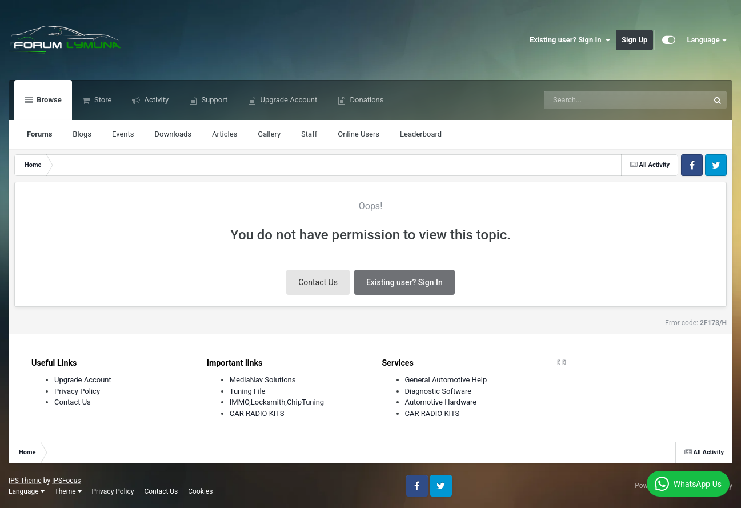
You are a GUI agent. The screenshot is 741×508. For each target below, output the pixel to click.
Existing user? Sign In (570, 40)
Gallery (269, 134)
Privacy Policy (77, 391)
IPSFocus (66, 481)
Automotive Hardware (441, 402)
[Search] (597, 100)
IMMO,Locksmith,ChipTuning (277, 402)
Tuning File (248, 391)
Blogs (82, 134)
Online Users (358, 134)
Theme (68, 491)
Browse (48, 99)
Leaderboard (421, 134)
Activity (155, 99)
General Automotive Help (446, 379)
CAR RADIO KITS (257, 413)
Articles (224, 134)
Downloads (173, 134)
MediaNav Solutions (263, 379)
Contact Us (318, 282)
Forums (39, 134)
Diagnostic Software (438, 391)
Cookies (200, 491)
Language (707, 40)
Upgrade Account (287, 99)
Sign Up (634, 39)
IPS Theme (25, 481)
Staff (309, 134)
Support (213, 99)
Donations (365, 99)
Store (102, 99)
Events (123, 134)
